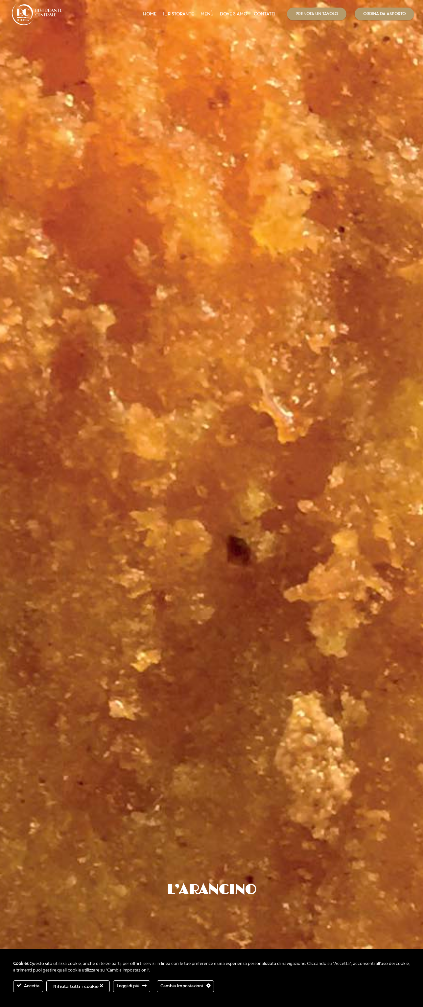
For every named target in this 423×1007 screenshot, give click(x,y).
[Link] (37, 14)
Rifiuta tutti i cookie (78, 986)
